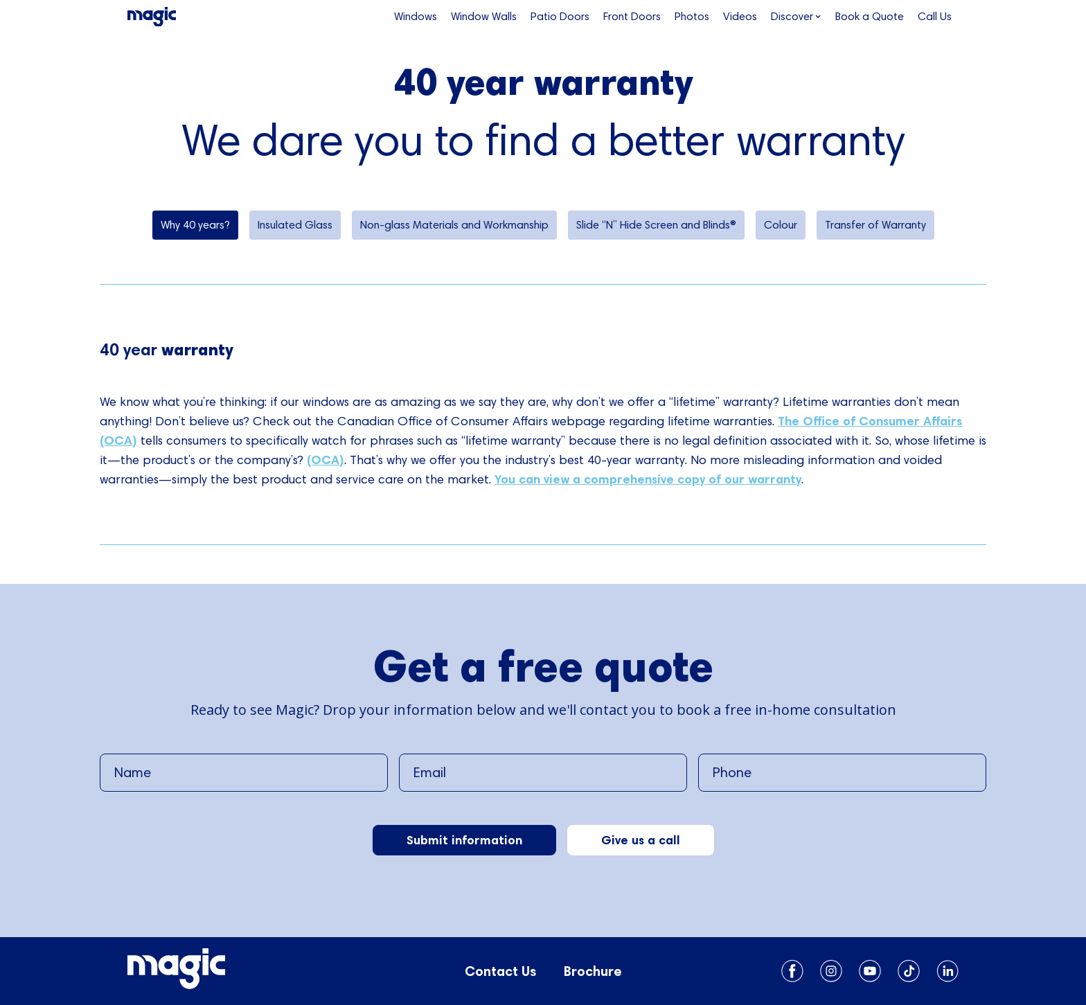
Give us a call (640, 840)
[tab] (195, 225)
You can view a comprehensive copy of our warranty (648, 479)
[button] (796, 16)
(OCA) (325, 460)
